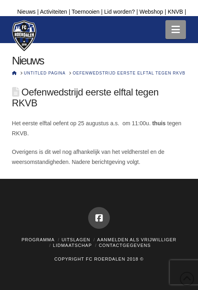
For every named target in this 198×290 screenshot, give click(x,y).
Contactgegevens (125, 245)
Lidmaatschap (72, 245)
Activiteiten (53, 11)
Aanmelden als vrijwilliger (136, 239)
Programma (37, 239)
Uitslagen (76, 239)
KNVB (175, 11)
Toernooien (85, 11)
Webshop (151, 11)
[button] (175, 29)
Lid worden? (119, 11)
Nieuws (26, 11)
